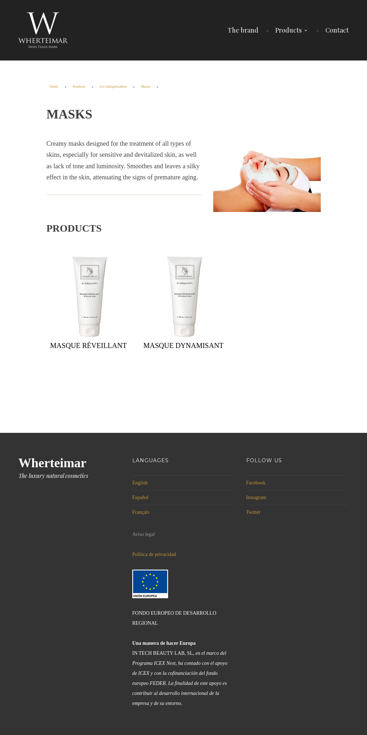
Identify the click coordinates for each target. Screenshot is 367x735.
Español (140, 497)
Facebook (256, 482)
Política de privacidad (154, 554)
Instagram (256, 497)
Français (140, 512)
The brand (243, 30)
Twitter (253, 512)
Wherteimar (52, 463)
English (140, 482)
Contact (337, 30)
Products (288, 30)
